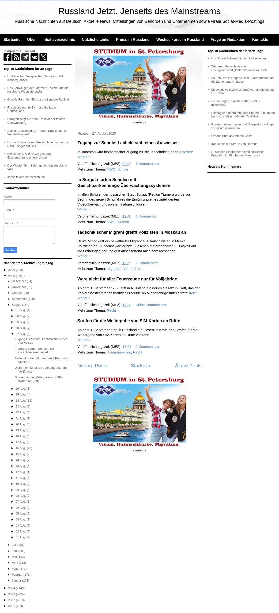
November (19, 287)
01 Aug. (21, 537)
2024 (12, 588)
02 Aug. (21, 531)
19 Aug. (21, 430)
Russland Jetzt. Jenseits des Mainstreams (140, 11)
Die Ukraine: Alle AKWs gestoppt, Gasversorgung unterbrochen (29, 155)
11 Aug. (21, 478)
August (17, 304)
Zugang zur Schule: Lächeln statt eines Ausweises (127, 142)
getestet (185, 152)
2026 (12, 270)
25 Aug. (21, 394)
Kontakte (260, 40)
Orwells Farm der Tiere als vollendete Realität (38, 99)
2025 (12, 276)
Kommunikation (119, 352)
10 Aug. (21, 483)
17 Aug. (21, 442)
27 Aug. (21, 334)
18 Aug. (21, 436)
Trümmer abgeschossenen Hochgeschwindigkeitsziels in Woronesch (239, 68)
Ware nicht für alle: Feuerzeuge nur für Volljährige (127, 279)
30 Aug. (21, 316)
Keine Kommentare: (152, 305)
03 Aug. (21, 525)
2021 (12, 606)
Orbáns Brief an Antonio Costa (232, 136)
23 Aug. (21, 406)
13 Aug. (21, 466)
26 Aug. (21, 388)
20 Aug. (21, 424)
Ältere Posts (188, 365)
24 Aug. (21, 400)
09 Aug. (21, 490)
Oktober (18, 293)
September (20, 299)
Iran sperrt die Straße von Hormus (234, 144)
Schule (122, 169)
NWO (111, 169)
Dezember (19, 281)
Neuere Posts (92, 365)
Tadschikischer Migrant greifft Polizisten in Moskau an (131, 232)
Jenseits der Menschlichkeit (26, 177)
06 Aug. (21, 507)
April (15, 562)
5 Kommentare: (148, 164)
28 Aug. (21, 328)
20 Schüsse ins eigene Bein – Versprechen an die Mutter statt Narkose (242, 79)
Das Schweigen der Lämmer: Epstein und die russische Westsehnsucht (37, 89)
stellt (192, 293)
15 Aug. (21, 454)
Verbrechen (132, 269)
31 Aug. (21, 310)
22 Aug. (21, 412)
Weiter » (83, 157)
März (16, 568)
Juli (14, 545)
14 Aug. (21, 460)
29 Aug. (21, 322)
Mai (15, 557)
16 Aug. (21, 448)
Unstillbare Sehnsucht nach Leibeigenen (238, 58)
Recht (111, 310)
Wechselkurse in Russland (180, 40)
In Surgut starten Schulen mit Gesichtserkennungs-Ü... (34, 350)
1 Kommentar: (147, 216)
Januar (17, 580)
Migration (114, 269)
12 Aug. (21, 472)
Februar (17, 574)
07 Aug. (21, 501)
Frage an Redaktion (228, 40)
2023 (12, 594)
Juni (15, 551)
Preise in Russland (133, 40)
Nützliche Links (95, 40)
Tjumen (123, 222)
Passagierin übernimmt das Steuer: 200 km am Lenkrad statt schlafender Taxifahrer (243, 114)
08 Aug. (21, 495)
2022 (12, 600)
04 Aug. (21, 519)
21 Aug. (21, 418)
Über (31, 40)
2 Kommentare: (148, 347)
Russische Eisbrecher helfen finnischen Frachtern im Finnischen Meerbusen (237, 153)
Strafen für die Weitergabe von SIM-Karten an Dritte (128, 320)
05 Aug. (21, 513)
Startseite (11, 40)
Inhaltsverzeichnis (58, 40)
